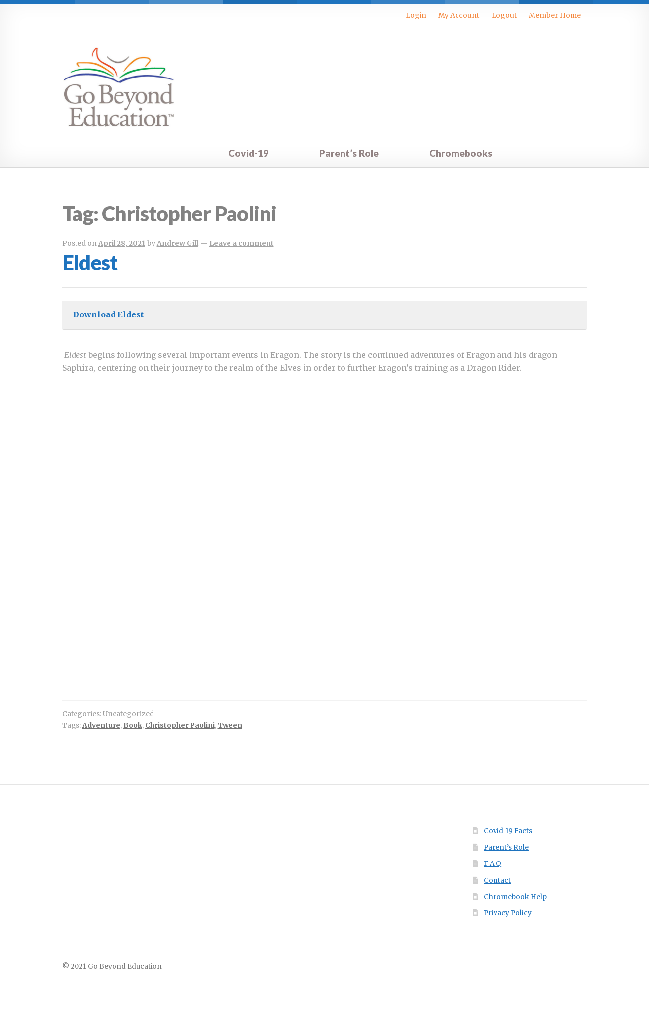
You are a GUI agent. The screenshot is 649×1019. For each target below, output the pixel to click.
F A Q (492, 864)
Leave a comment (241, 243)
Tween (230, 725)
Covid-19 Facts (508, 831)
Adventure (101, 725)
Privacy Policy (508, 913)
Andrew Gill (177, 243)
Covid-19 (248, 152)
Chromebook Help (515, 897)
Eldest (89, 262)
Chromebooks (460, 152)
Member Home (555, 15)
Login (416, 15)
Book (132, 725)
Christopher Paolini (180, 725)
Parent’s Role (349, 152)
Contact (497, 880)
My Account (458, 15)
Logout (504, 15)
